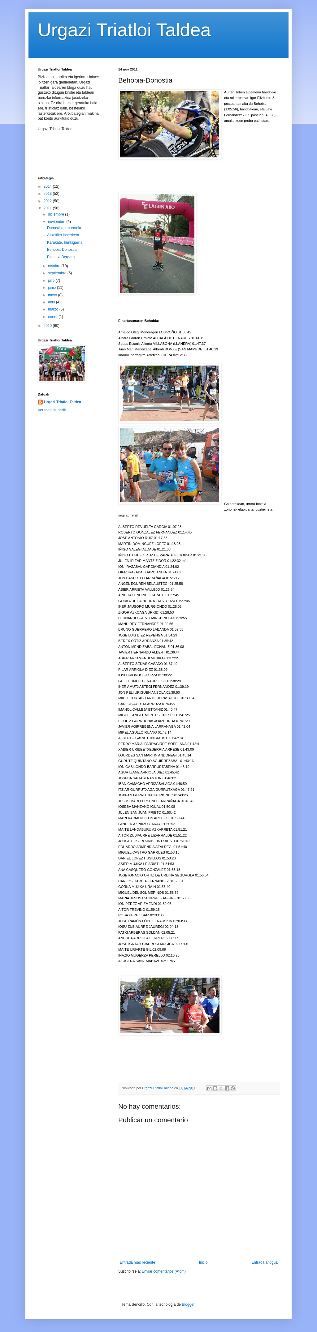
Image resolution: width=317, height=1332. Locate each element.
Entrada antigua (264, 1262)
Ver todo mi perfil (52, 410)
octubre (54, 266)
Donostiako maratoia (64, 228)
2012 (48, 201)
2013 (48, 193)
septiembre (57, 273)
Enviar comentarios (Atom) (164, 1271)
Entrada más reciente (137, 1262)
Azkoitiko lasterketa (63, 235)
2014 (48, 186)
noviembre (57, 222)
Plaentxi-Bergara (61, 257)
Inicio (203, 1262)
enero (53, 317)
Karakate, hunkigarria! (65, 242)
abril (52, 302)
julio (52, 280)
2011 (48, 208)
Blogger (188, 1304)
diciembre (56, 214)
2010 (48, 325)
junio (52, 287)
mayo (53, 295)
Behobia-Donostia (61, 249)
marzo (53, 309)
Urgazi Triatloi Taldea (124, 29)
